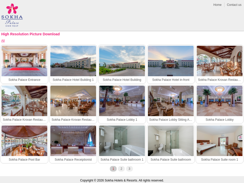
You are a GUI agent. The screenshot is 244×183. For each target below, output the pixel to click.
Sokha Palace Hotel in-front (170, 80)
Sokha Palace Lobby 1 (122, 119)
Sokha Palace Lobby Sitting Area (171, 119)
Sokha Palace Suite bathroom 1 (122, 159)
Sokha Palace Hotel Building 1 (73, 80)
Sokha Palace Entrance (24, 80)
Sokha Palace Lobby (220, 119)
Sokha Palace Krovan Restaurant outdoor (25, 119)
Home (218, 5)
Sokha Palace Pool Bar (24, 159)
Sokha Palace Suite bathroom (171, 159)
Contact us (234, 5)
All (3, 40)
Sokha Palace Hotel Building (122, 80)
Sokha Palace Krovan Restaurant (74, 119)
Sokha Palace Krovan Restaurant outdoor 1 (220, 80)
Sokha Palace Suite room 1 (219, 159)
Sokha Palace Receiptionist (73, 159)
